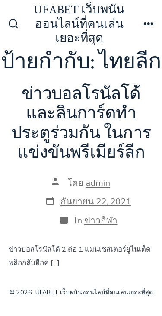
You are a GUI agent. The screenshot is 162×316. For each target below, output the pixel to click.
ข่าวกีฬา (101, 220)
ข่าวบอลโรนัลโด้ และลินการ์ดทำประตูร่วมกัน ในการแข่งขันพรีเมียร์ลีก (81, 123)
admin (98, 183)
